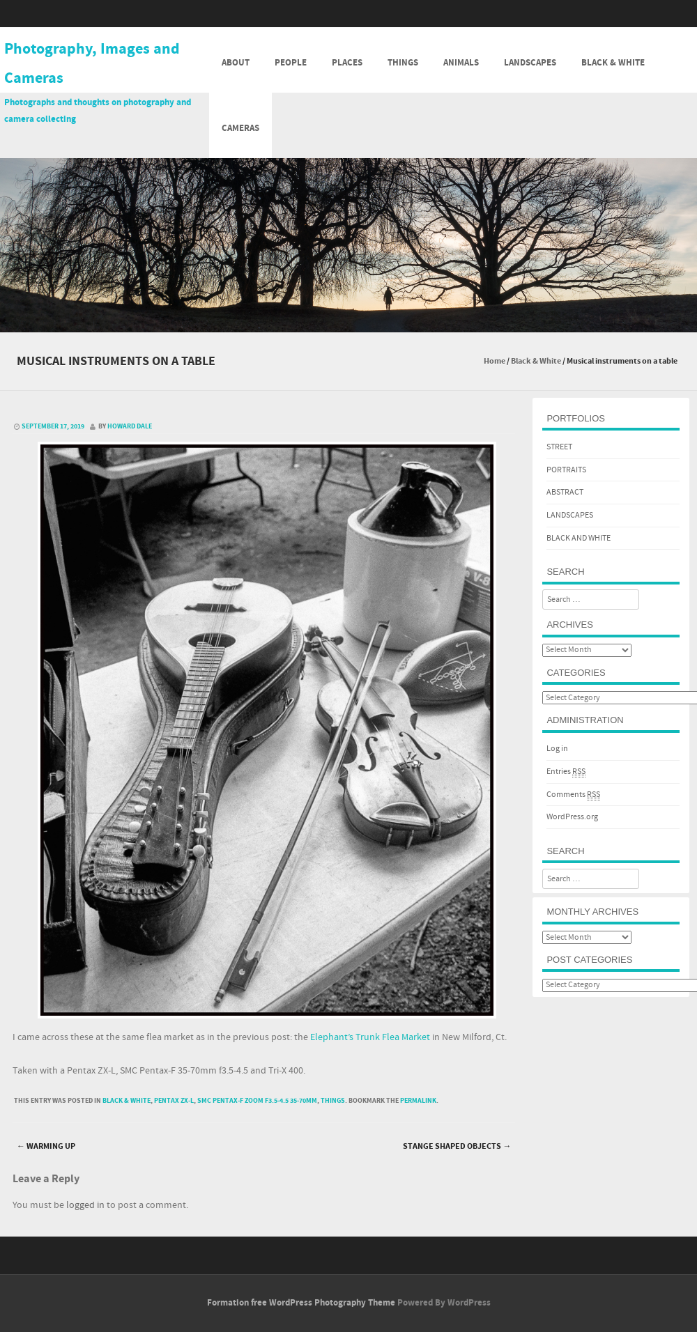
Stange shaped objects (457, 1146)
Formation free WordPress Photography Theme (301, 1302)
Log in (557, 748)
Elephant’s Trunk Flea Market (370, 1037)
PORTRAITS (566, 470)
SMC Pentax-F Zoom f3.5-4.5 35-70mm (257, 1101)
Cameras (240, 128)
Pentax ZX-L (174, 1101)
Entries (565, 771)
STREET (559, 447)
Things (403, 62)
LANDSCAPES (569, 515)
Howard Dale (129, 426)
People (291, 62)
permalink (418, 1101)
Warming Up (46, 1146)
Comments (573, 794)
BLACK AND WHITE (578, 538)
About (236, 62)
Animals (461, 62)
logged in (85, 1205)
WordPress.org (572, 817)
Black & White (613, 62)
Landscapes (530, 62)
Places (347, 62)
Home (494, 361)
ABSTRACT (564, 492)
